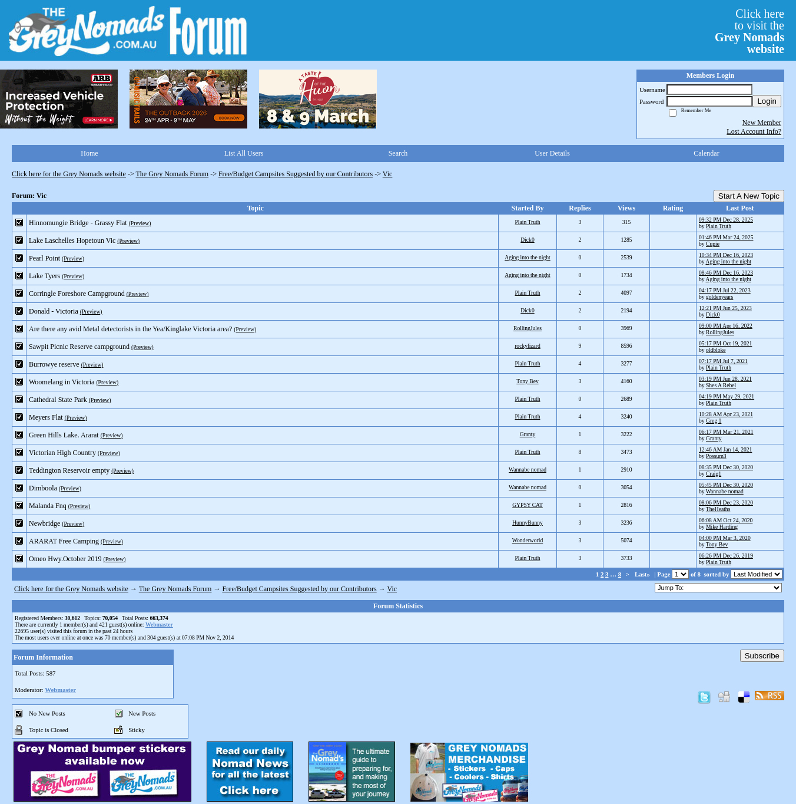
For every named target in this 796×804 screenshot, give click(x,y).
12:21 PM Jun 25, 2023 (725, 308)
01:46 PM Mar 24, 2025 (726, 237)
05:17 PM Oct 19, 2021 (725, 343)
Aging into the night (527, 257)
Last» (643, 574)
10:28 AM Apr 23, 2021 (726, 414)
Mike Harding (722, 526)
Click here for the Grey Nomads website (69, 174)
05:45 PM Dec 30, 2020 (726, 485)
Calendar (706, 153)
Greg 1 (713, 420)
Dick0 (527, 239)
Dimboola (43, 488)
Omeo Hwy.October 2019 (65, 559)
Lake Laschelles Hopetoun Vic (72, 240)
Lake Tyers (44, 276)
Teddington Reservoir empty (69, 470)
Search (398, 153)
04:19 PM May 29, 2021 (726, 396)
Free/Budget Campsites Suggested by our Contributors (295, 174)
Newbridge (44, 523)
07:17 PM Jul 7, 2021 (723, 361)
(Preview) (140, 223)
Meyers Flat (46, 417)
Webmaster (159, 624)
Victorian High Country (62, 453)
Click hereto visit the (749, 31)
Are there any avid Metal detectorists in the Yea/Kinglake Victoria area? (130, 329)
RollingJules (527, 328)
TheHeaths (718, 509)
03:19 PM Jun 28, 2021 (725, 378)
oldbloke (716, 350)
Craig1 (713, 473)
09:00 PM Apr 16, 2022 (725, 325)
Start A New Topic (749, 196)
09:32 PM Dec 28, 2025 (726, 219)
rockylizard (527, 345)
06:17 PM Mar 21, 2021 (726, 432)
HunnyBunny (527, 522)
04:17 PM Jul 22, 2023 (725, 290)
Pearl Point (44, 258)
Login (767, 101)
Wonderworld (527, 540)
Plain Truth (527, 222)
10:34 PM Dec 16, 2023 (726, 255)
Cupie (712, 243)
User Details (552, 153)
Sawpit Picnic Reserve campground (79, 346)
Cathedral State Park (58, 400)
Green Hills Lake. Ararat (64, 435)
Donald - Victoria (53, 311)
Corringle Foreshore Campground (77, 293)
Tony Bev (527, 381)
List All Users (244, 153)
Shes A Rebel (721, 385)
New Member (761, 122)
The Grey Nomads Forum (172, 174)
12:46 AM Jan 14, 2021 (725, 449)
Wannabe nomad (527, 469)
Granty (528, 434)
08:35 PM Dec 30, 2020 (726, 467)
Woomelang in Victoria (61, 382)
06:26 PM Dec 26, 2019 (726, 555)
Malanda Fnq (48, 506)
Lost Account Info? (754, 131)
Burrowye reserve (54, 364)
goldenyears (719, 297)
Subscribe (762, 655)
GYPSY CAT (527, 505)
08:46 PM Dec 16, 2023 (726, 272)
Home (89, 153)
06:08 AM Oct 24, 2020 (725, 520)
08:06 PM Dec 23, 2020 (726, 502)
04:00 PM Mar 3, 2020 (725, 538)
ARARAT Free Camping (64, 541)
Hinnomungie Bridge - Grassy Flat (78, 223)
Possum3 (716, 456)
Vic (388, 174)
